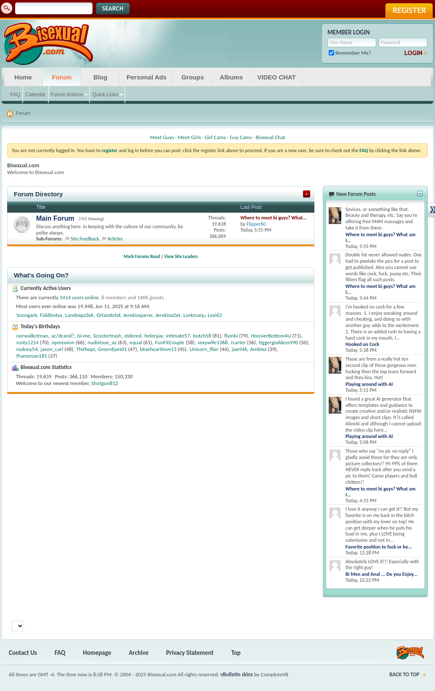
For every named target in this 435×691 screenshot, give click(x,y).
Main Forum (55, 218)
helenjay (154, 335)
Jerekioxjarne (138, 315)
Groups (193, 77)
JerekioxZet (168, 315)
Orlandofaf (108, 315)
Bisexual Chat (270, 137)
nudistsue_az (101, 342)
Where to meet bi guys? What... (273, 218)
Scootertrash (107, 335)
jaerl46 (239, 349)
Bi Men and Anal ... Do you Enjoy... (381, 574)
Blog (100, 77)
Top (235, 653)
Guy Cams (241, 137)
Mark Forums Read (142, 256)
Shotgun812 (104, 383)
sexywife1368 (213, 342)
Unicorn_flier (204, 349)
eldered (132, 335)
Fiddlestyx (51, 315)
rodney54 (26, 349)
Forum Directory (38, 194)
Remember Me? (350, 53)
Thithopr (85, 349)
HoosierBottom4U (271, 335)
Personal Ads (146, 77)
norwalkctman (32, 335)
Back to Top (404, 674)
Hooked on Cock (362, 344)
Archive (139, 653)
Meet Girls (189, 137)
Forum (62, 77)
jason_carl (52, 349)
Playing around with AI (369, 384)
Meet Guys (162, 137)
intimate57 (178, 335)
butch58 (202, 335)
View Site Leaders (181, 256)
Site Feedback (85, 239)
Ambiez (258, 349)
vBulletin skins (236, 674)
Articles (115, 239)
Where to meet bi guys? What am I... (380, 237)
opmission (63, 342)
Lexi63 (215, 315)
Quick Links (105, 95)
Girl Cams (215, 137)
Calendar (35, 95)
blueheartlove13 (158, 349)
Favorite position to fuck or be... (378, 547)
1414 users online (79, 297)
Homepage (97, 653)
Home (23, 77)
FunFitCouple (170, 342)
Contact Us (23, 653)
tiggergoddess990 (278, 342)
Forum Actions (67, 95)
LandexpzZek (79, 315)
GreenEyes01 (112, 349)
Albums (231, 77)
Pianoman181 (31, 356)
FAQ (15, 95)
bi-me (83, 335)
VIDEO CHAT (276, 77)
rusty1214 (27, 342)
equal (135, 342)
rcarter (238, 342)
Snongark (26, 315)
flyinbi (231, 335)
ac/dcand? (62, 335)
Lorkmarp (194, 315)
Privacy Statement (190, 653)
